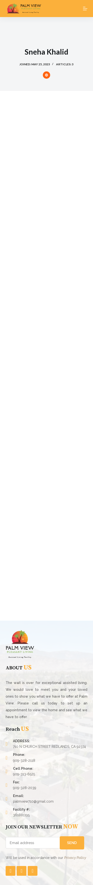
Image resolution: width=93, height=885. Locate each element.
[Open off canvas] (85, 8)
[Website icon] (46, 75)
